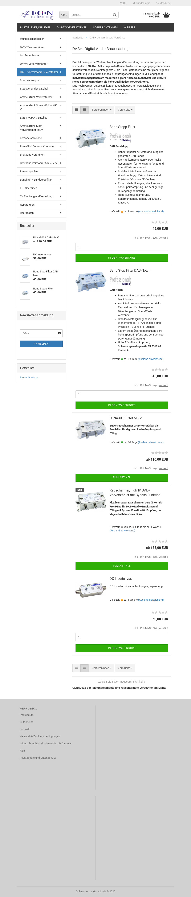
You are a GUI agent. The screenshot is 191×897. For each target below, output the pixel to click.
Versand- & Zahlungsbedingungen (40, 736)
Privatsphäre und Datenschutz (38, 757)
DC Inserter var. (121, 579)
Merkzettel (164, 3)
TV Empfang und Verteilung (36, 196)
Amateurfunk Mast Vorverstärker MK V (31, 127)
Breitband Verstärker (32, 154)
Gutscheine (26, 722)
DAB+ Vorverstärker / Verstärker (39, 72)
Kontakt (24, 729)
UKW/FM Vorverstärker (33, 63)
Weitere (129, 27)
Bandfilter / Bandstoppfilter (36, 179)
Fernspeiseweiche (31, 138)
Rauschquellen (29, 171)
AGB (22, 750)
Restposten (27, 212)
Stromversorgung (30, 80)
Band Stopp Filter (122, 127)
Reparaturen (27, 204)
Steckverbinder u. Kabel (34, 88)
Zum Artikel (122, 477)
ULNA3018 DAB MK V (126, 418)
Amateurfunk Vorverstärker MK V (38, 107)
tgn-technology (29, 377)
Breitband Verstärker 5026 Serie (39, 163)
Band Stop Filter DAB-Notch (130, 270)
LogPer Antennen (105, 27)
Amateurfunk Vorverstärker (36, 97)
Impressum (26, 714)
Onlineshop (82, 891)
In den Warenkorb (121, 257)
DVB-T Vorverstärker (72, 27)
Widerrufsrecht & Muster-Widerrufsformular (46, 743)
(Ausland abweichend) (151, 211)
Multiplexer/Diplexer (35, 27)
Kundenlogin (141, 3)
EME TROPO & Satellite (33, 117)
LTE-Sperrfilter (28, 188)
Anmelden (41, 343)
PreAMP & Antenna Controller (37, 146)
